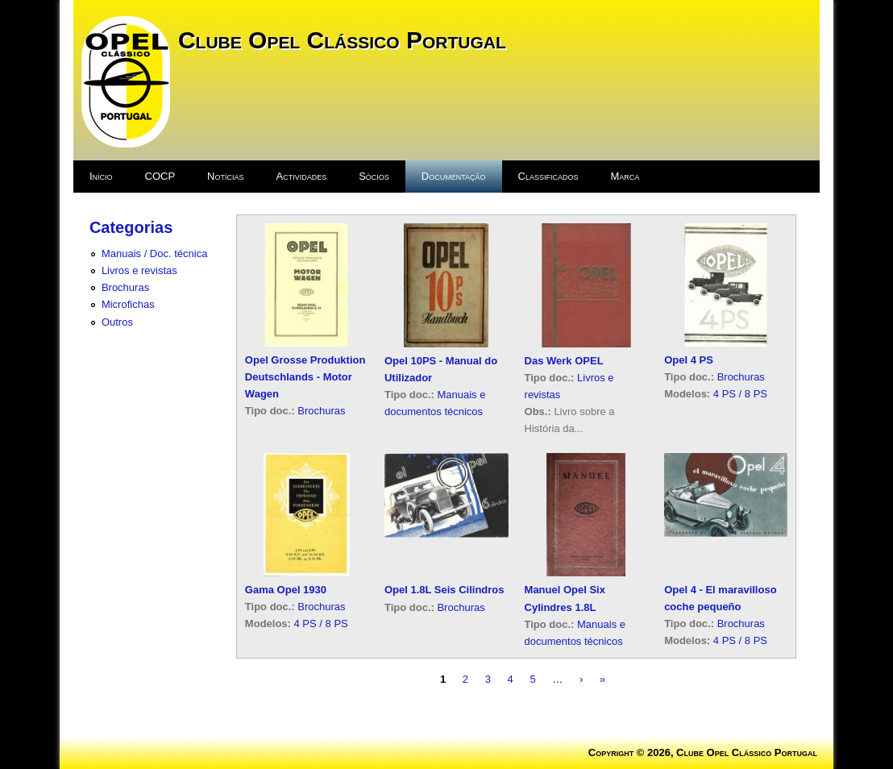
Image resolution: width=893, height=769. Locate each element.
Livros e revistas (139, 270)
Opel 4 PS (688, 360)
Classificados (548, 176)
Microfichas (128, 304)
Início (101, 176)
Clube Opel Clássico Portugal (342, 40)
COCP (160, 176)
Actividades (301, 176)
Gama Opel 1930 (285, 590)
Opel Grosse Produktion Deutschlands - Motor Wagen (305, 377)
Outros (117, 322)
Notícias (225, 176)
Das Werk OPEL (564, 361)
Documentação (454, 176)
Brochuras (125, 287)
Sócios (374, 176)
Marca (625, 176)
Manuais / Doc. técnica (155, 253)
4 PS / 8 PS (740, 394)
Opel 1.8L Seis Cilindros (444, 590)
